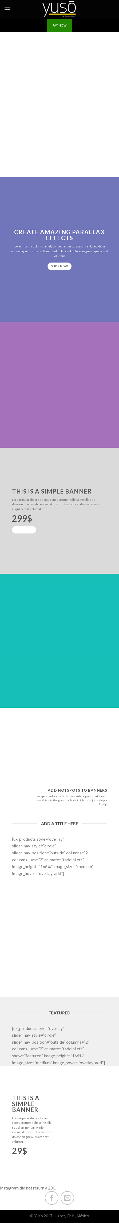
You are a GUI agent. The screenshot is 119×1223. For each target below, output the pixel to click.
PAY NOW (60, 25)
